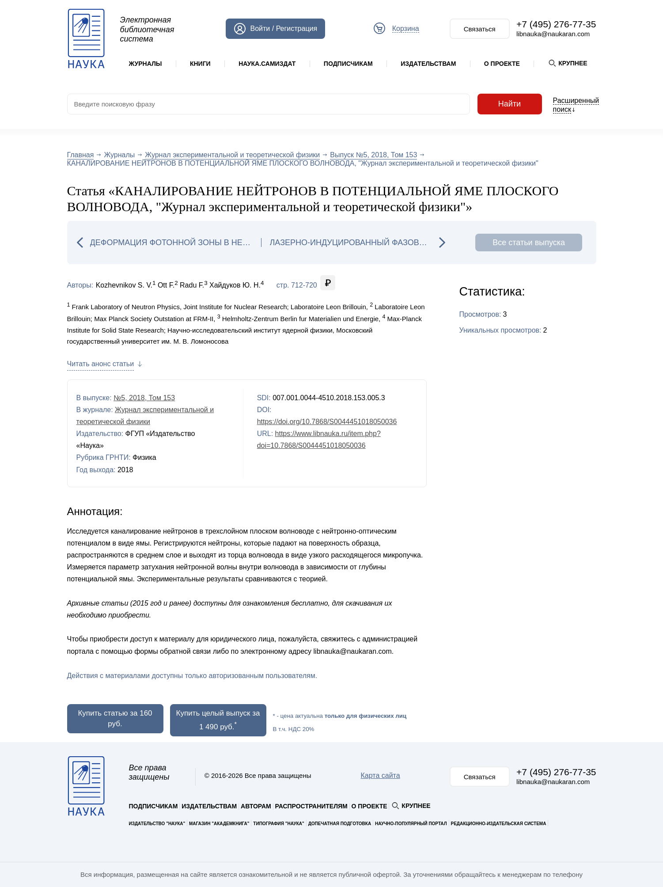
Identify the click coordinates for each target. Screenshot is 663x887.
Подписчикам (348, 63)
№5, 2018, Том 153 (144, 398)
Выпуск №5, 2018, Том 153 (373, 155)
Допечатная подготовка (339, 823)
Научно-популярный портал (411, 823)
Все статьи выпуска (529, 242)
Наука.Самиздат (267, 63)
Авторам (256, 806)
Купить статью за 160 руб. (115, 718)
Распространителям (311, 806)
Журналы (145, 63)
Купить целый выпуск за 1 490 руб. (218, 720)
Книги (200, 63)
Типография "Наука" (278, 823)
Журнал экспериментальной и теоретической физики (232, 155)
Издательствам (428, 63)
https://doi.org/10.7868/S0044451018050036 (327, 421)
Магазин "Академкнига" (219, 823)
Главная (80, 155)
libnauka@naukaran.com (553, 34)
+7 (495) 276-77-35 (556, 24)
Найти (509, 104)
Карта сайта (380, 775)
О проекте (502, 63)
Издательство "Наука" (157, 823)
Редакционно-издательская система (498, 823)
